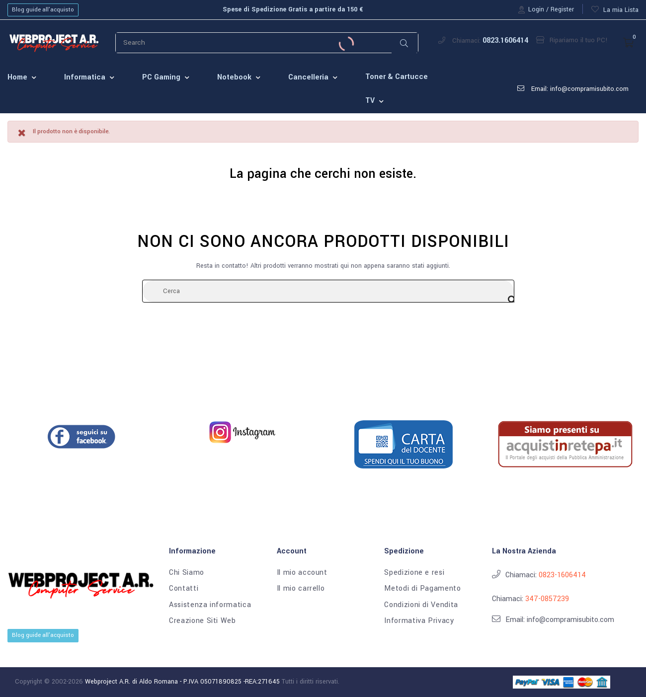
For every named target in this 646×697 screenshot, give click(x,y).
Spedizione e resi (414, 572)
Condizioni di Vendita (421, 605)
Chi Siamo (186, 572)
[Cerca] (328, 291)
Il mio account (302, 572)
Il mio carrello (301, 588)
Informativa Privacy (419, 621)
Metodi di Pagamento (422, 588)
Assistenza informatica (210, 605)
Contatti (183, 588)
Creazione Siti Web (202, 621)
